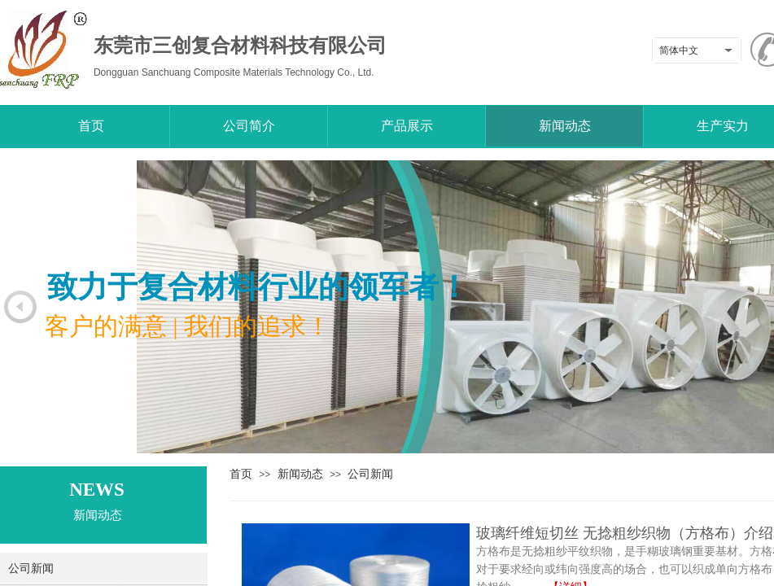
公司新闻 (370, 473)
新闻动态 (300, 473)
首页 (241, 473)
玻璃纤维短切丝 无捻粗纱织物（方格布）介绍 (624, 533)
